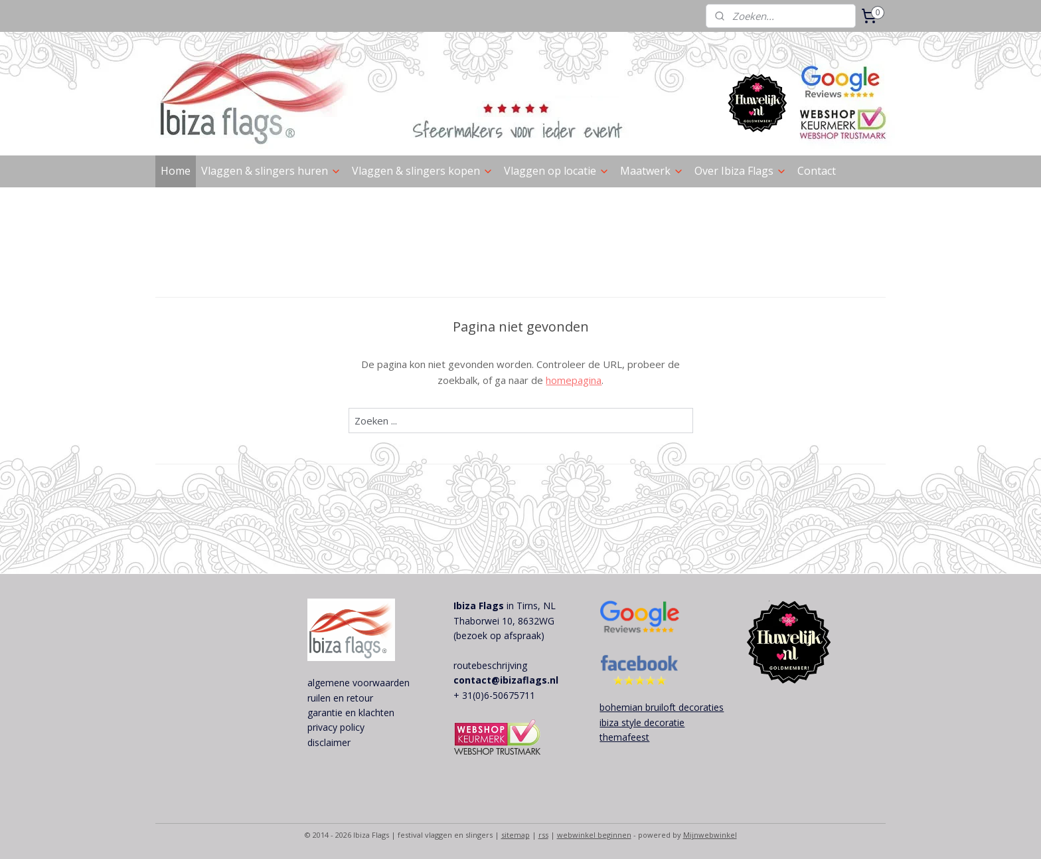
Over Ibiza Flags (740, 170)
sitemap (515, 835)
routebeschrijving (490, 665)
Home (176, 170)
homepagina (573, 380)
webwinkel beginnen (594, 835)
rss (543, 835)
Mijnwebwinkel (710, 835)
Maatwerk (652, 170)
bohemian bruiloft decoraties (662, 707)
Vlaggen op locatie (556, 170)
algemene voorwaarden (358, 682)
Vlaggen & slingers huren (271, 170)
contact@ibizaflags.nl (505, 680)
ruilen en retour (340, 698)
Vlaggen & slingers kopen (422, 170)
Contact (816, 170)
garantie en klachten (350, 712)
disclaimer (329, 742)
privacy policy (335, 727)
